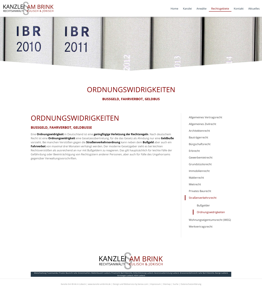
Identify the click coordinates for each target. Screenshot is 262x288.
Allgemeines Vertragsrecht (205, 117)
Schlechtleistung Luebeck (143, 273)
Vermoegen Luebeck (125, 275)
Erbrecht (194, 151)
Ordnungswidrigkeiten (211, 212)
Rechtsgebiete (220, 8)
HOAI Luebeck (139, 275)
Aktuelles (254, 8)
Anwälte (201, 8)
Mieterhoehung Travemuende (46, 273)
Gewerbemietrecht (201, 157)
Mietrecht (195, 184)
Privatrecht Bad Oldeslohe (121, 273)
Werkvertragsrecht (201, 226)
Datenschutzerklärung (191, 284)
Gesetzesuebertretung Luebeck (166, 273)
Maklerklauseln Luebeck (100, 273)
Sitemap (167, 284)
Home (174, 8)
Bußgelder (203, 205)
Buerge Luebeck (221, 273)
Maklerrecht (196, 177)
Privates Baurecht (200, 191)
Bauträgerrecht (198, 137)
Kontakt (239, 8)
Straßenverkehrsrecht (203, 198)
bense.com (143, 284)
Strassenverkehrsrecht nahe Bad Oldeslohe (197, 273)
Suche (175, 284)
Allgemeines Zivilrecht (202, 124)
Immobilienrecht (199, 171)
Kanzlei (187, 8)
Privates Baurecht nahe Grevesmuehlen (74, 273)
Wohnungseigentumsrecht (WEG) (210, 220)
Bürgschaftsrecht (200, 144)
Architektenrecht (199, 131)
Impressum (155, 284)
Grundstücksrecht (200, 164)
